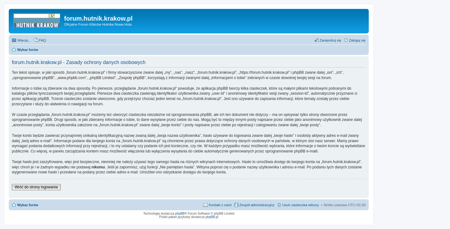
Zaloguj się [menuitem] (357, 40)
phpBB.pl (212, 217)
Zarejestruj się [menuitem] (330, 40)
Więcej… (24, 40)
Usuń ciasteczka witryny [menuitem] (300, 205)
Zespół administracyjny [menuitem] (256, 205)
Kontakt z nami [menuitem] (220, 205)
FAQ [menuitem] (42, 40)
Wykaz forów (27, 205)
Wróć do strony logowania (36, 187)
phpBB (180, 213)
